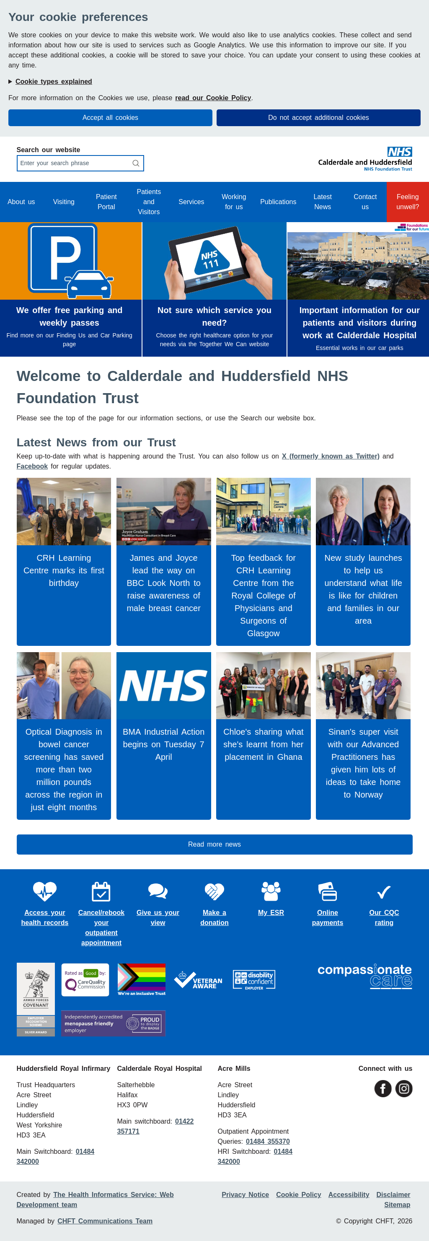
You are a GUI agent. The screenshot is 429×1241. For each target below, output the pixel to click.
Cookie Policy (298, 1194)
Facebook (32, 466)
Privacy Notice (245, 1194)
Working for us (234, 201)
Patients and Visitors (149, 201)
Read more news (214, 844)
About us (21, 201)
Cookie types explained (54, 81)
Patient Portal (106, 201)
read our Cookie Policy (213, 97)
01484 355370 (268, 1141)
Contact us (365, 201)
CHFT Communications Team (104, 1221)
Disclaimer (394, 1194)
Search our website (48, 149)
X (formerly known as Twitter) (331, 456)
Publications (278, 201)
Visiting (64, 201)
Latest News (322, 201)
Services (191, 201)
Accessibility (349, 1194)
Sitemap (397, 1204)
